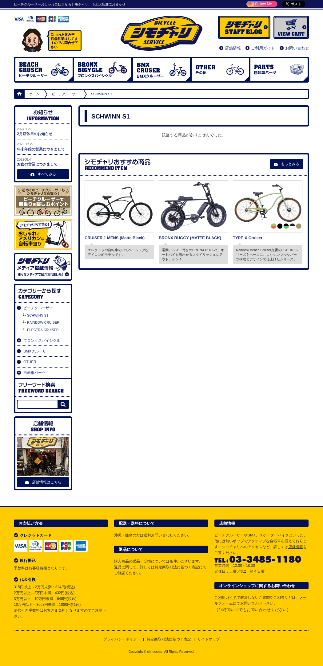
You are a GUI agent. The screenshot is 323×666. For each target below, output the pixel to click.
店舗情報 (233, 48)
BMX (161, 69)
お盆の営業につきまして (43, 161)
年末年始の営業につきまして (43, 146)
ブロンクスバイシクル (102, 69)
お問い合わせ (297, 48)
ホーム (20, 94)
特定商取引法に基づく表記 (177, 567)
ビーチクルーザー (44, 69)
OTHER (220, 69)
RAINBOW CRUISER (43, 322)
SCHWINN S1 (37, 315)
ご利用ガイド (263, 48)
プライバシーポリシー (121, 639)
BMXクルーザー (36, 351)
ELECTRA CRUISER (43, 330)
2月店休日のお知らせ (43, 131)
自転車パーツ (279, 69)
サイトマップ (208, 639)
